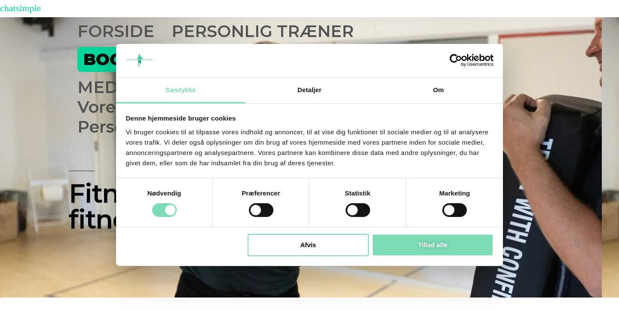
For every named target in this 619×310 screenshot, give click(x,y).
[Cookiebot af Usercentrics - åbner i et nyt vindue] (455, 60)
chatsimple (20, 8)
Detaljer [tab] (309, 89)
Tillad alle (432, 244)
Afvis (308, 244)
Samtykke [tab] (180, 89)
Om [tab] (438, 89)
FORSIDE (115, 31)
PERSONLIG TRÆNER (263, 31)
